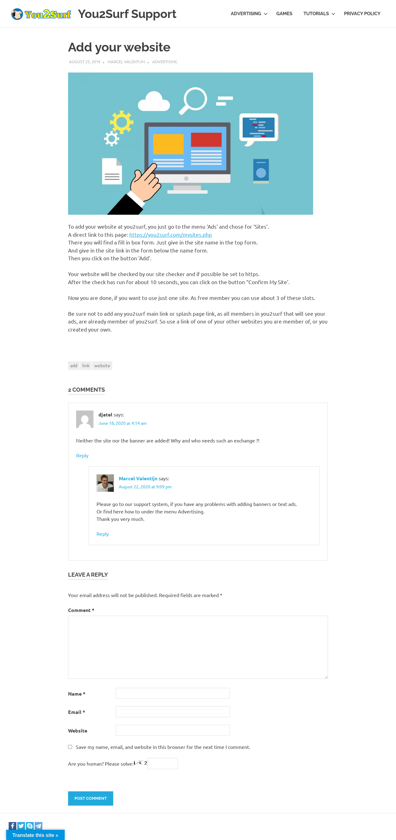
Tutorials (319, 13)
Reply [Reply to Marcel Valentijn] (103, 533)
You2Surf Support (127, 14)
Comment (81, 610)
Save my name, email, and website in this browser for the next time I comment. (163, 747)
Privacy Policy (362, 13)
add (73, 365)
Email (76, 712)
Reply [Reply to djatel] (82, 455)
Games (284, 13)
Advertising (249, 13)
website (102, 365)
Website (77, 730)
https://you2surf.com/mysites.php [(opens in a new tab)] (170, 234)
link (85, 365)
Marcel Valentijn (126, 61)
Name (76, 693)
